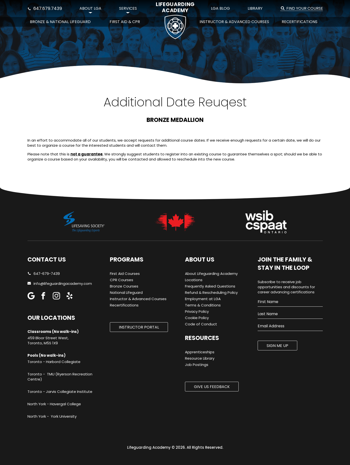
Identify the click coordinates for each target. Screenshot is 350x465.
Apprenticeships (199, 352)
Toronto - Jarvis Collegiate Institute (59, 391)
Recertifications (299, 22)
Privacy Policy (197, 311)
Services (128, 8)
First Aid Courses (125, 273)
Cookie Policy (197, 317)
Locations (193, 279)
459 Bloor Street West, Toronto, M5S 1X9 (48, 340)
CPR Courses (121, 279)
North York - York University (52, 416)
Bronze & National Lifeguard (60, 22)
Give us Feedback (212, 386)
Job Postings (196, 364)
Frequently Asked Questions (210, 286)
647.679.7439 (44, 8)
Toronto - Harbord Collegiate (53, 361)
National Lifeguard (126, 292)
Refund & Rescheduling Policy (211, 292)
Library (255, 8)
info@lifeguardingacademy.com (63, 283)
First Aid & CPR (125, 22)
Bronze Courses (124, 286)
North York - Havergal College (54, 403)
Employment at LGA (203, 298)
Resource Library (199, 358)
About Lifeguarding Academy (211, 273)
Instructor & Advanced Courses (234, 22)
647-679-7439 (43, 273)
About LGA (90, 8)
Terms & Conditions (203, 305)
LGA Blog (220, 8)
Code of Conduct (201, 324)
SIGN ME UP (277, 345)
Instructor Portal (139, 327)
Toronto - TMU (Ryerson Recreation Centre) (59, 377)
